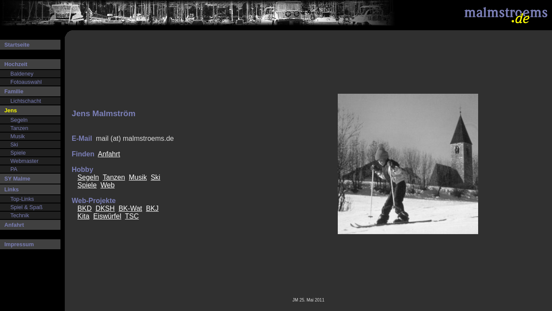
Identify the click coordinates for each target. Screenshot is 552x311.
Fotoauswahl (26, 82)
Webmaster (24, 161)
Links (11, 189)
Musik (17, 136)
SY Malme (17, 178)
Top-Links (22, 199)
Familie (13, 91)
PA (13, 169)
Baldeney (21, 73)
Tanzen (19, 128)
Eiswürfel (107, 216)
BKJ (152, 208)
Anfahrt (14, 225)
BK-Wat (130, 208)
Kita (83, 216)
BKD (84, 208)
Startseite (16, 44)
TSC (132, 216)
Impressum (19, 244)
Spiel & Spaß (26, 207)
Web (108, 185)
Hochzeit (15, 64)
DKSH (104, 208)
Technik (19, 215)
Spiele (18, 152)
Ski (14, 144)
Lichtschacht (25, 101)
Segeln (19, 120)
